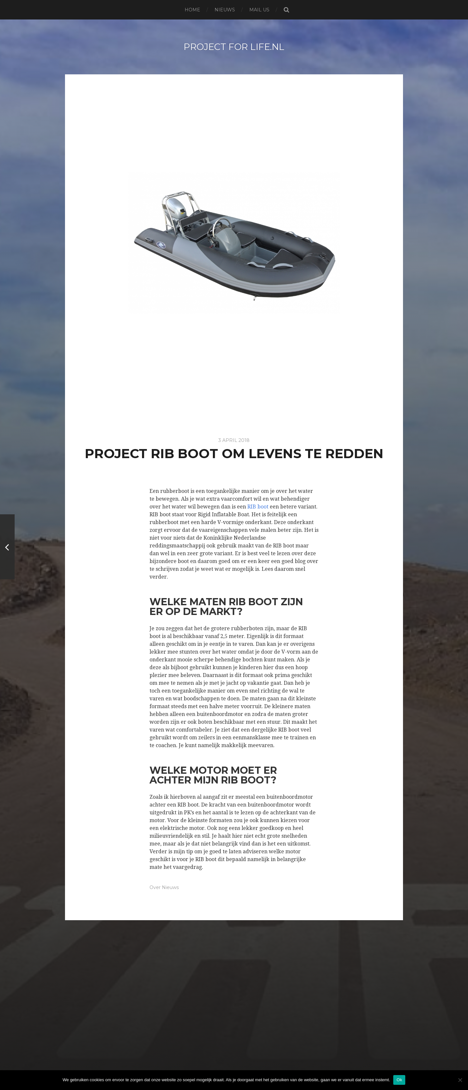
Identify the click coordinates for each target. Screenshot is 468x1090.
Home (192, 10)
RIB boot (257, 506)
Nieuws (224, 10)
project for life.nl (234, 46)
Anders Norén (249, 1068)
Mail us (259, 10)
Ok (399, 1079)
